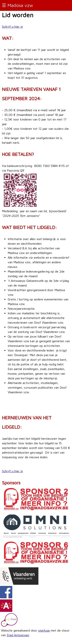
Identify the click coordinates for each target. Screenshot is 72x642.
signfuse (44, 630)
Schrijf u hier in (12, 26)
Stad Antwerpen (18, 635)
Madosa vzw (20, 5)
